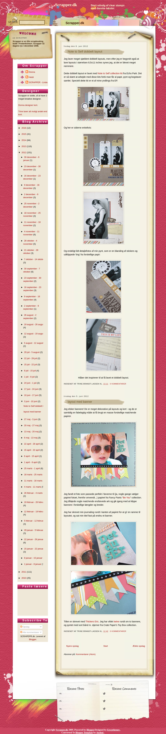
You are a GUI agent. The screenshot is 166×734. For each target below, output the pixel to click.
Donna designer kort (27, 105)
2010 (24, 578)
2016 (24, 128)
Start (105, 646)
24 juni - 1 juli (30, 383)
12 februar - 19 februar (34, 511)
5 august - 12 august (33, 343)
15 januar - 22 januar (34, 549)
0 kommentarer (118, 384)
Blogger (32, 639)
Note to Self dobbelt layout (85, 51)
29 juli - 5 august (32, 352)
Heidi (31, 77)
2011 (24, 572)
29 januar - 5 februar (33, 530)
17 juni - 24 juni (31, 389)
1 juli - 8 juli (29, 377)
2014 (24, 140)
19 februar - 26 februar (34, 502)
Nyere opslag (72, 646)
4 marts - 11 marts (32, 487)
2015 (24, 134)
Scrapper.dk (66, 4)
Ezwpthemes (113, 730)
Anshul (100, 732)
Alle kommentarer (29, 632)
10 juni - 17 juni (31, 395)
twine (116, 621)
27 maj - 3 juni (30, 419)
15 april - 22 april (32, 450)
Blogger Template (84, 732)
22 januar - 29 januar (34, 539)
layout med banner (80, 401)
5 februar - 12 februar (34, 521)
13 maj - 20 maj (31, 431)
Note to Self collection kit (110, 73)
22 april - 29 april (32, 444)
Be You (126, 497)
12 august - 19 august (34, 333)
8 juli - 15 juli (30, 370)
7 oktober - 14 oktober (34, 259)
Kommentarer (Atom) (85, 654)
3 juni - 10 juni (30, 401)
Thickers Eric (92, 621)
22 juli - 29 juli (30, 358)
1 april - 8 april (30, 462)
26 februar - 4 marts (33, 493)
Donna (32, 72)
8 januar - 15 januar (33, 558)
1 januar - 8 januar (32, 564)
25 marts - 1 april (32, 468)
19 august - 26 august (34, 324)
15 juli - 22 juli (30, 364)
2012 (24, 152)
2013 (24, 146)
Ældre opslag (138, 646)
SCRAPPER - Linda (38, 82)
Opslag (24, 627)
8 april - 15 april (31, 456)
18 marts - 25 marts (33, 474)
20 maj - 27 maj (31, 425)
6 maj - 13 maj (30, 437)
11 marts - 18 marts (33, 480)
